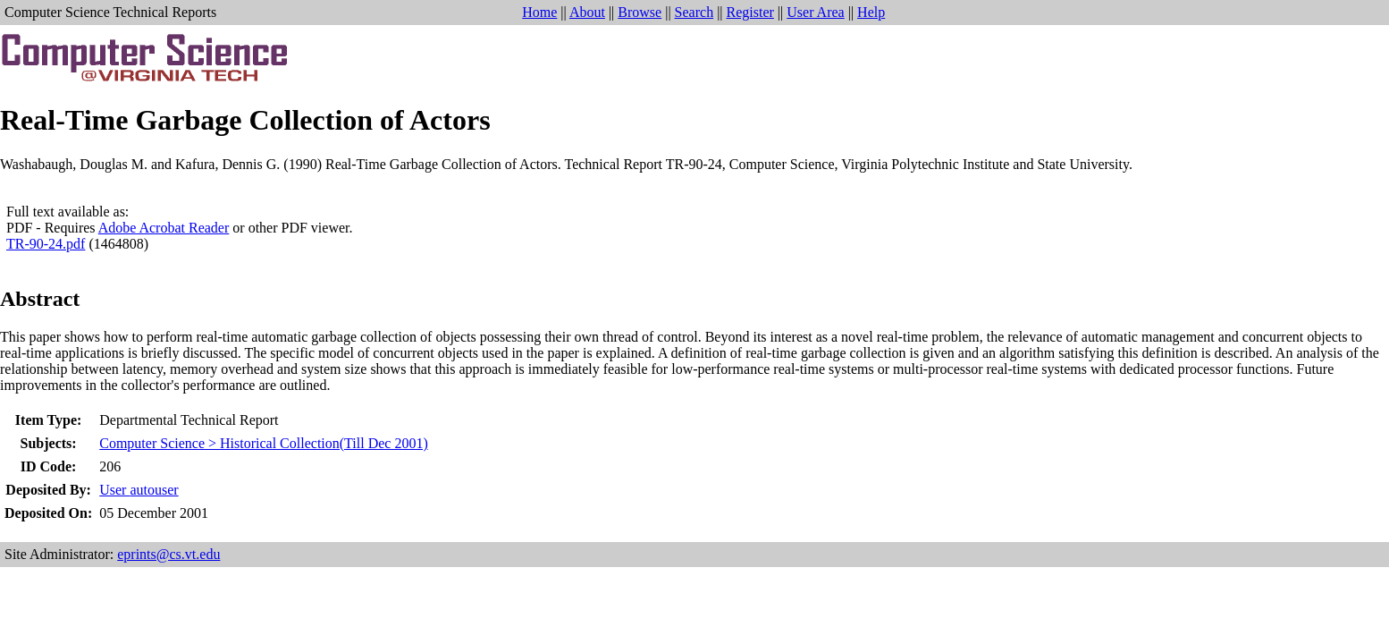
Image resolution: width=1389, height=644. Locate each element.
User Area (815, 12)
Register (750, 12)
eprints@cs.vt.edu (168, 554)
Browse (639, 12)
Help (871, 12)
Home (539, 12)
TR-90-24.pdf (45, 243)
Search (694, 12)
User (138, 489)
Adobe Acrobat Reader (164, 227)
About (587, 12)
